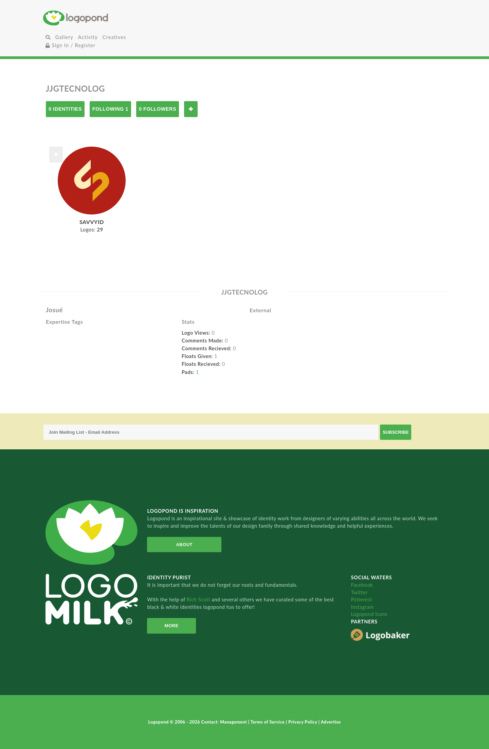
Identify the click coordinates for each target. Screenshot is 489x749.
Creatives (114, 37)
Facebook (362, 585)
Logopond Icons (369, 614)
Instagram (362, 607)
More (172, 625)
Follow (191, 109)
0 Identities (65, 109)
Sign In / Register (71, 45)
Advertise (331, 722)
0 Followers (157, 109)
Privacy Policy (303, 722)
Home (110, 17)
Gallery (64, 37)
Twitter (359, 592)
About (184, 544)
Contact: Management (224, 722)
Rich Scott (199, 599)
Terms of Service (268, 722)
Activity (88, 37)
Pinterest (361, 599)
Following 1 (110, 109)
